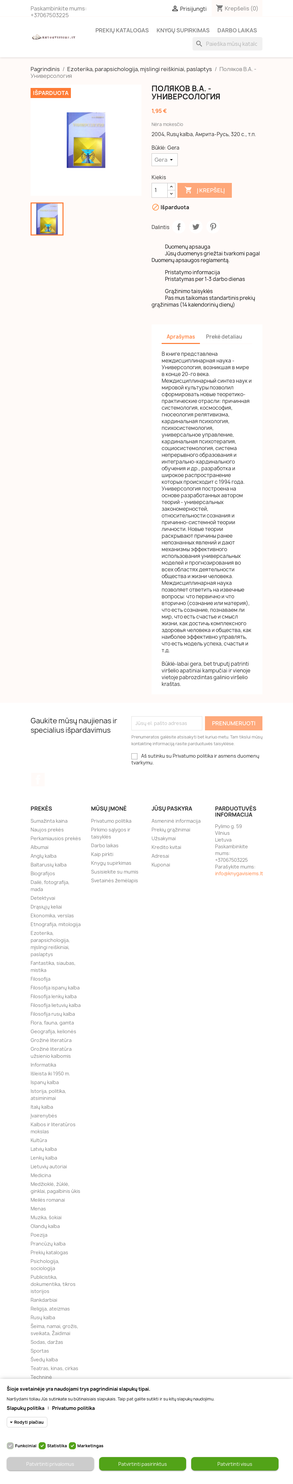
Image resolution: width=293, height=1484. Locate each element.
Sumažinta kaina (49, 821)
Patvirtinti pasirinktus (142, 1464)
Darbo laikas (237, 30)
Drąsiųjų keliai (46, 907)
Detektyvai (43, 898)
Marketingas (90, 1446)
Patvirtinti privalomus (50, 1464)
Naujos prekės (47, 829)
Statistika (57, 1446)
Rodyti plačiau (29, 1422)
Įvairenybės (44, 1115)
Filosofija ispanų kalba (55, 987)
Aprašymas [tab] (181, 336)
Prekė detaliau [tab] (224, 336)
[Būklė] (165, 159)
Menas (38, 1208)
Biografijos (43, 873)
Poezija (39, 1235)
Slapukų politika (25, 1408)
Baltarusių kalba (49, 864)
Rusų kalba (43, 1317)
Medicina (41, 1175)
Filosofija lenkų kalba (54, 996)
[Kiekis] (160, 190)
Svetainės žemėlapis (114, 880)
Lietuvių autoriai (49, 1166)
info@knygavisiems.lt (239, 873)
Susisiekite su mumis (114, 872)
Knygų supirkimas (183, 30)
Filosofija (40, 979)
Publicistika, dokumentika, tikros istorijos (53, 1284)
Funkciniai (26, 1446)
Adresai (160, 856)
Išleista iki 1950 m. (50, 1073)
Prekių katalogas (122, 30)
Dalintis (178, 226)
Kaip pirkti (102, 854)
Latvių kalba (44, 1149)
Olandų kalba (45, 1226)
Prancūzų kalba (48, 1243)
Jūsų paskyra (172, 808)
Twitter (196, 226)
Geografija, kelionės (53, 1031)
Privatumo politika (111, 821)
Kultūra (39, 1140)
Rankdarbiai (44, 1300)
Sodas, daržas (47, 1342)
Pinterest (213, 226)
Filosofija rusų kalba (53, 1014)
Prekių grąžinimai (171, 829)
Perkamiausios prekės (56, 838)
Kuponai (161, 864)
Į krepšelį (204, 190)
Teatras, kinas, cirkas (54, 1368)
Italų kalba (42, 1107)
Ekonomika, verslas (52, 915)
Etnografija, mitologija (56, 924)
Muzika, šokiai (46, 1217)
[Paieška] (227, 44)
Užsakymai (164, 838)
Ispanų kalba (45, 1082)
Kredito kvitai (166, 847)
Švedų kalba (44, 1359)
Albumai (39, 847)
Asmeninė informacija (176, 821)
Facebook (38, 779)
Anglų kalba (43, 856)
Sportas (40, 1351)
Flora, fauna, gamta (52, 1022)
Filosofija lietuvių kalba (56, 1005)
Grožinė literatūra (51, 1040)
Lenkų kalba (44, 1158)
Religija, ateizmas (50, 1308)
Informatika (43, 1065)
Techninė (41, 1377)
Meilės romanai (48, 1200)
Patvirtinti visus (234, 1464)
